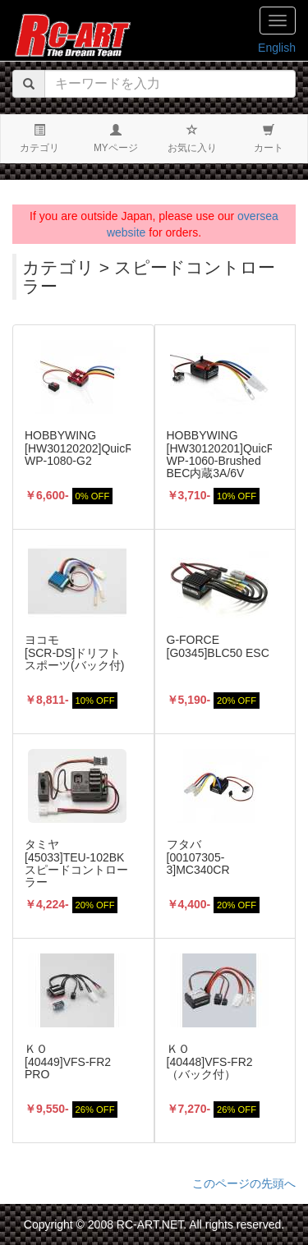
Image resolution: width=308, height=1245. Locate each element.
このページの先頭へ (244, 1183)
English (277, 47)
